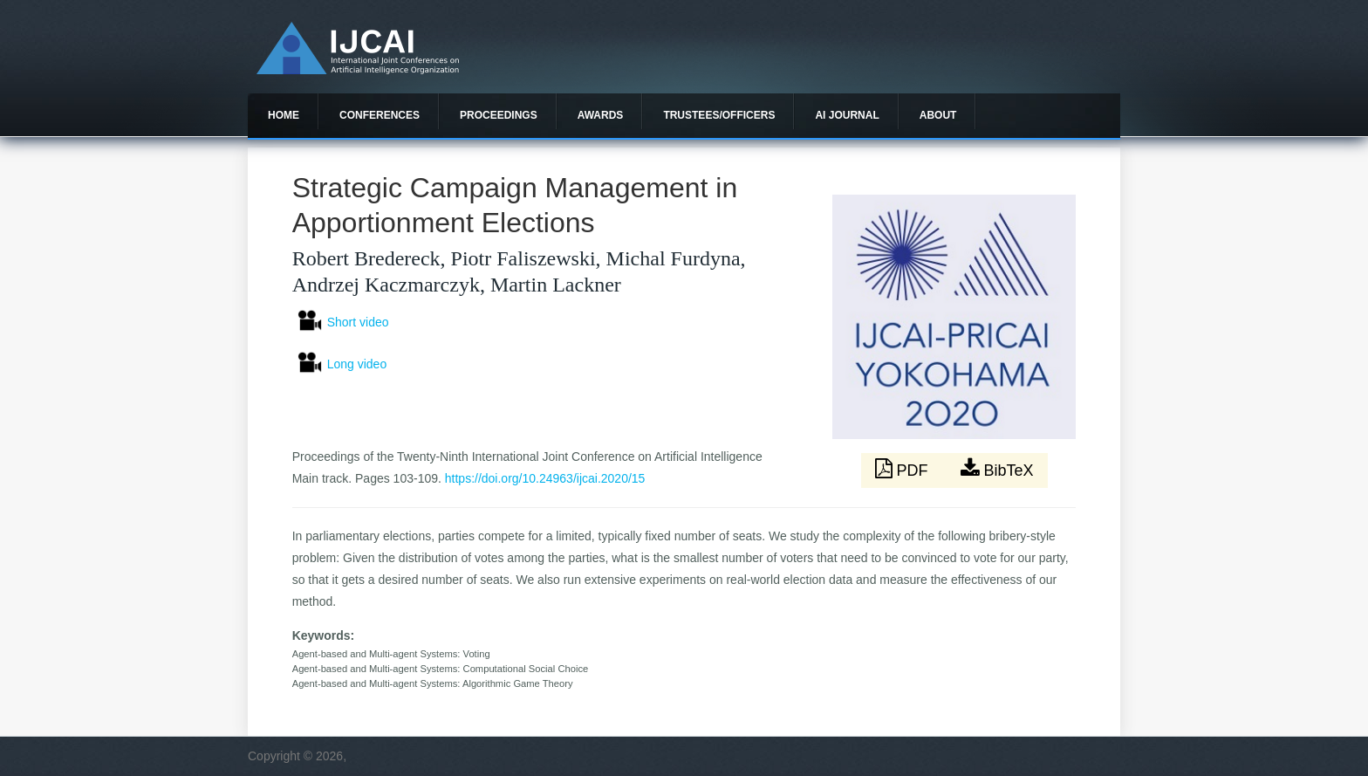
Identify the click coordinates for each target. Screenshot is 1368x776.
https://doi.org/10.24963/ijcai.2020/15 (545, 478)
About (938, 115)
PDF (904, 468)
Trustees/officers (719, 115)
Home (283, 115)
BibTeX (997, 468)
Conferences (379, 115)
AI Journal (847, 115)
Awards (601, 115)
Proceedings (498, 115)
